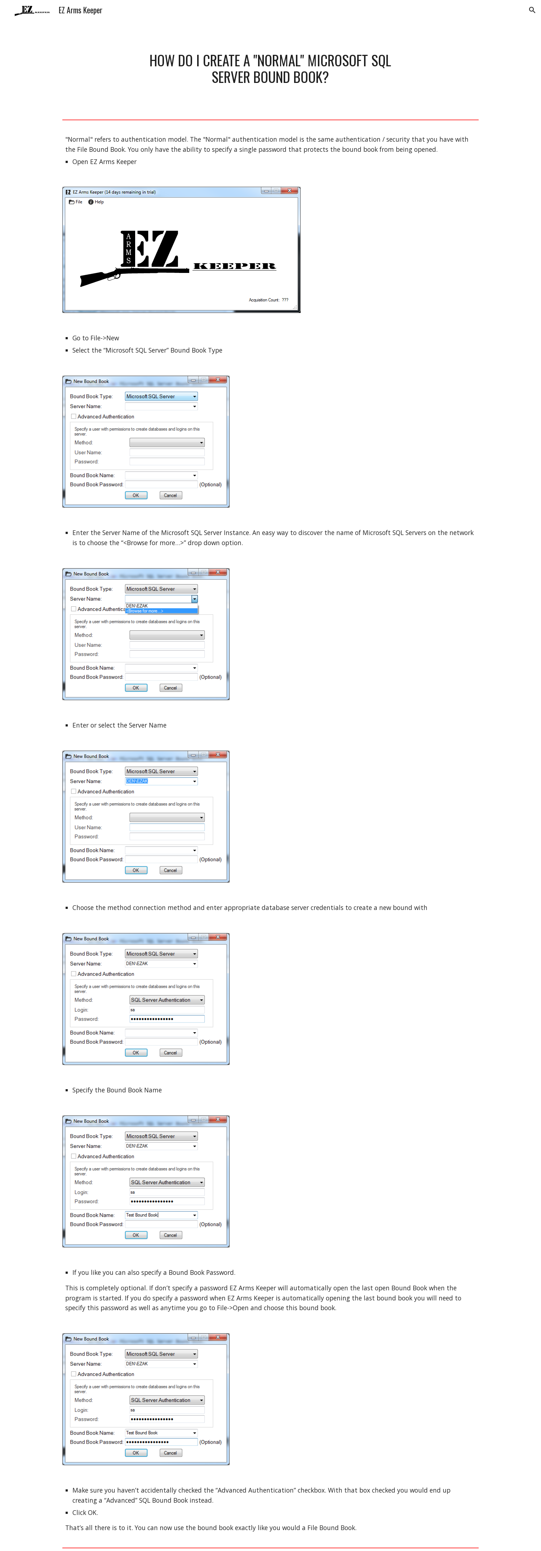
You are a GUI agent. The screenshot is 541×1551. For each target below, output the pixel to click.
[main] (271, 68)
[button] (532, 10)
